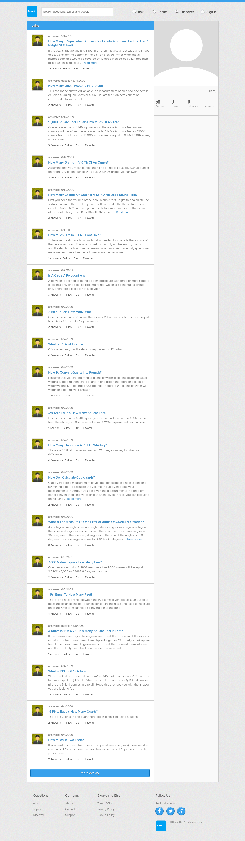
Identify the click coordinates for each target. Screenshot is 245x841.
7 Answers (54, 395)
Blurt (76, 68)
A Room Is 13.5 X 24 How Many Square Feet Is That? (85, 631)
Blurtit (32, 11)
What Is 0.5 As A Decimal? (66, 344)
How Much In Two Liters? (66, 740)
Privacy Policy (105, 809)
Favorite (88, 68)
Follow (66, 68)
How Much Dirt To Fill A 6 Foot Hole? (74, 235)
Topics (159, 12)
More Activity (90, 773)
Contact (70, 809)
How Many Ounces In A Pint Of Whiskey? (77, 445)
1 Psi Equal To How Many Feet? (70, 595)
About (69, 803)
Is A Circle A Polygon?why (67, 276)
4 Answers (54, 355)
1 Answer (53, 68)
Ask (138, 12)
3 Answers (54, 145)
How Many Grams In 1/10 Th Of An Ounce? (78, 162)
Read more (90, 63)
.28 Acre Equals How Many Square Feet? (77, 413)
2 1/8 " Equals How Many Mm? (69, 312)
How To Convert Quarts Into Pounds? (75, 373)
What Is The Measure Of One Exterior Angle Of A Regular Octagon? (96, 522)
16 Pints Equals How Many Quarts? (73, 712)
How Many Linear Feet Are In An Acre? (75, 86)
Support (70, 815)
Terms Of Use (105, 803)
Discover (184, 12)
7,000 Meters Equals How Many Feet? (75, 562)
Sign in (208, 12)
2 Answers (54, 105)
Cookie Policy (105, 815)
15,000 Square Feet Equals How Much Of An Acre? (84, 122)
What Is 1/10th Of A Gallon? (67, 671)
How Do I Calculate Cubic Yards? (71, 478)
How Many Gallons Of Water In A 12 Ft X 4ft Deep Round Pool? (92, 195)
